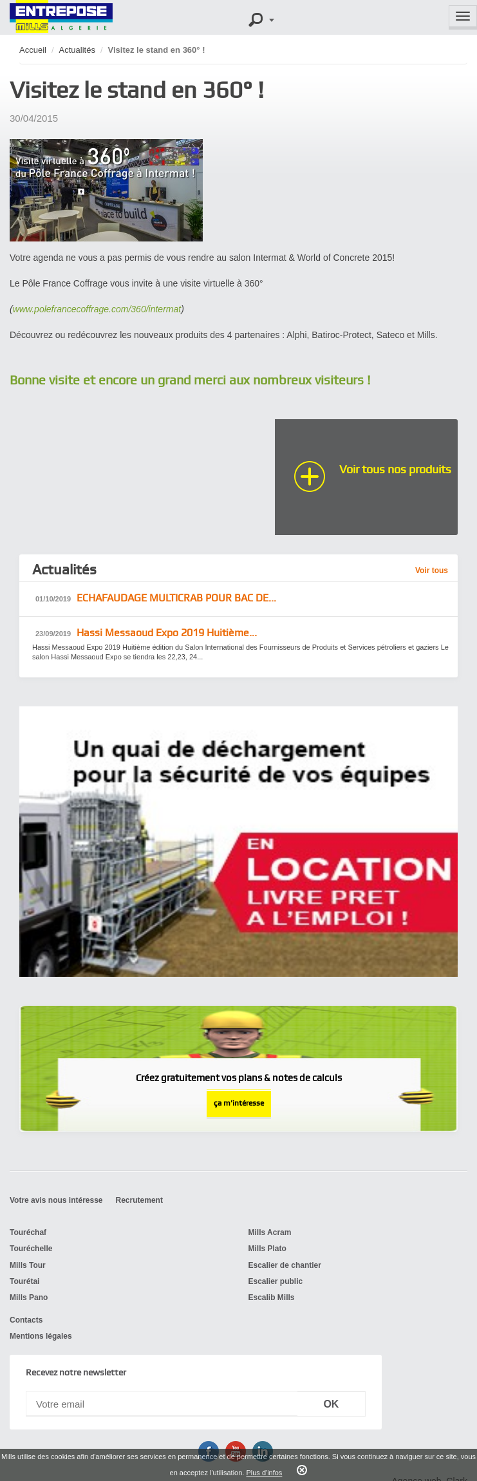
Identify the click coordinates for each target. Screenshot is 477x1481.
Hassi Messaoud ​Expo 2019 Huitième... (146, 633)
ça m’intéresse (239, 1103)
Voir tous (431, 570)
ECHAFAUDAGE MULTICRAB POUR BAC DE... (155, 598)
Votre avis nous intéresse (56, 1200)
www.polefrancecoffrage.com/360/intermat (97, 309)
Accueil (32, 50)
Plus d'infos (264, 1472)
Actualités (77, 50)
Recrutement (139, 1200)
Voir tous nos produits (395, 469)
